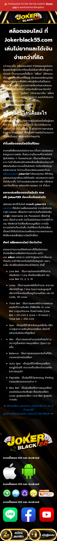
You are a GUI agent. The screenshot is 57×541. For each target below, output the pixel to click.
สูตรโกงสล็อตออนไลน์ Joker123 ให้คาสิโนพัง (27, 414)
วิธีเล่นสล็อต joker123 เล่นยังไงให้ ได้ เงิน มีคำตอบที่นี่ (29, 408)
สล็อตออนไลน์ (10, 174)
